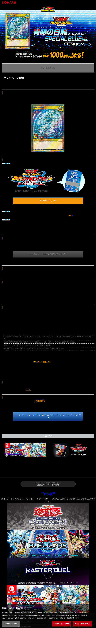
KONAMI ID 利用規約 (41, 362)
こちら (28, 390)
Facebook (46, 493)
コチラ (70, 215)
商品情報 (40, 473)
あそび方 (56, 473)
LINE (53, 493)
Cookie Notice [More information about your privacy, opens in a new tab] (73, 620)
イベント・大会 (72, 473)
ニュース (24, 473)
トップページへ (83, 2)
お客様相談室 (40, 401)
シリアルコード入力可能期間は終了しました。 (48, 254)
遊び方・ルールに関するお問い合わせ (48, 484)
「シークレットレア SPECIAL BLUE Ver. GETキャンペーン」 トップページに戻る (49, 416)
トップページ (8, 473)
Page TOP (48, 495)
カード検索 (88, 473)
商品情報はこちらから (49, 201)
